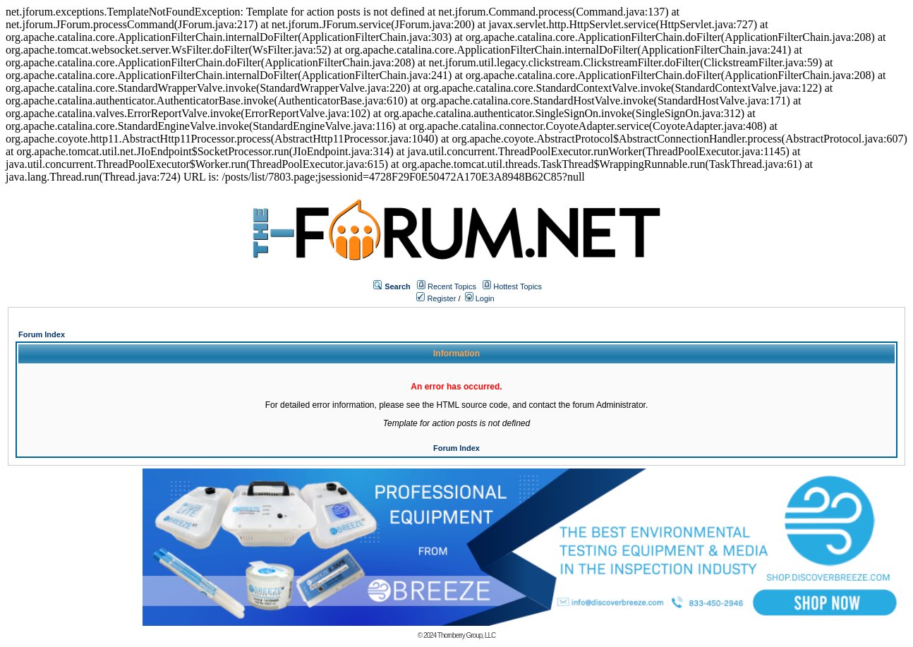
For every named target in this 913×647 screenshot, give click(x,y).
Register (436, 298)
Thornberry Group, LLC (466, 635)
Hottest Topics (517, 286)
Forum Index (41, 334)
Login (480, 298)
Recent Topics (452, 286)
